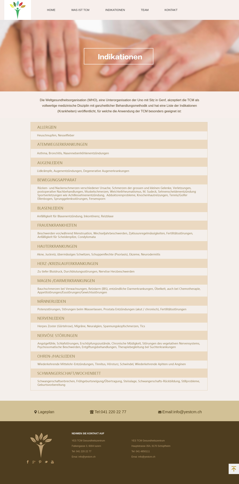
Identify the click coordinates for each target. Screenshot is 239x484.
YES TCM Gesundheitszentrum (88, 440)
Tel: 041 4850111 (140, 451)
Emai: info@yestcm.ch (84, 456)
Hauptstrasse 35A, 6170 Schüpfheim (150, 446)
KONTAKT (171, 10)
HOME (51, 10)
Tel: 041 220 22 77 (81, 451)
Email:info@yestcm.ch (182, 412)
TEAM (145, 10)
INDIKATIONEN (115, 10)
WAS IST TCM (80, 10)
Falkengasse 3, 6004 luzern (86, 446)
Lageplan (46, 412)
